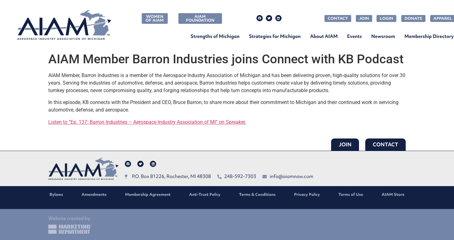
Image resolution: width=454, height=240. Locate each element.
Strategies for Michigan (275, 36)
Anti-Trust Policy (204, 194)
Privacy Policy (307, 194)
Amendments (94, 194)
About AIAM (324, 36)
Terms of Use (350, 194)
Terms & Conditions (257, 194)
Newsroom (383, 36)
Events (354, 36)
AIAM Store (393, 194)
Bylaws (56, 194)
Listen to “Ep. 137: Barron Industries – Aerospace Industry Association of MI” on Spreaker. (147, 122)
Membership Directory (429, 36)
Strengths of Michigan (215, 36)
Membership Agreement (148, 194)
